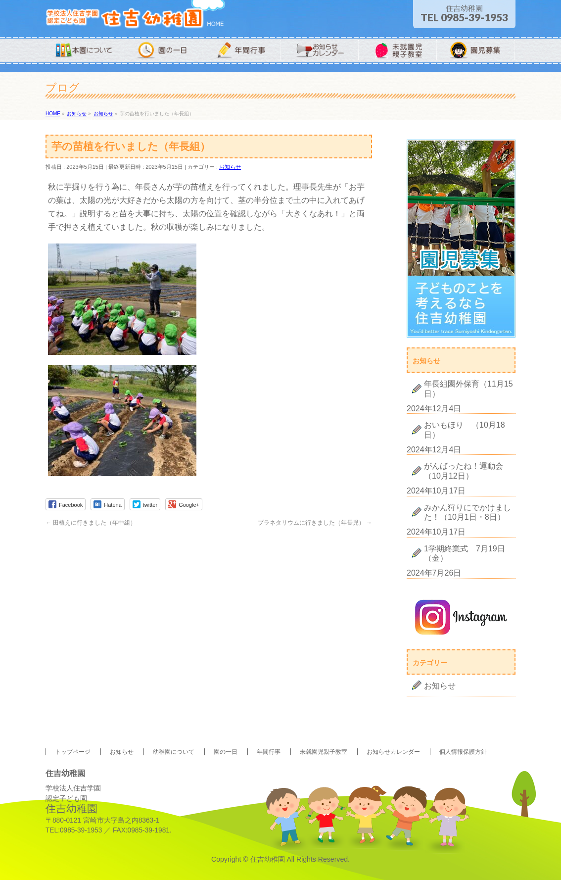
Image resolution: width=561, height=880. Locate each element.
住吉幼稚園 (267, 859)
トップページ (73, 751)
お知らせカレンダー (393, 751)
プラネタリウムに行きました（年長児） (315, 522)
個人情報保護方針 (463, 751)
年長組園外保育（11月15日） (468, 388)
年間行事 (268, 751)
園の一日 (225, 751)
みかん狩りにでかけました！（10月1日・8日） (467, 512)
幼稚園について (173, 751)
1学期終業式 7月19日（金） (464, 553)
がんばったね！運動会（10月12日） (463, 471)
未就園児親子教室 (323, 751)
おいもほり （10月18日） (464, 430)
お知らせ (230, 167)
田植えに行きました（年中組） (91, 522)
